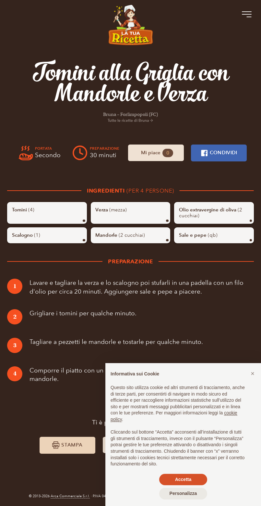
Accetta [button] (183, 479)
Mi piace (157, 153)
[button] (252, 373)
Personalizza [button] (183, 493)
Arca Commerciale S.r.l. (70, 496)
